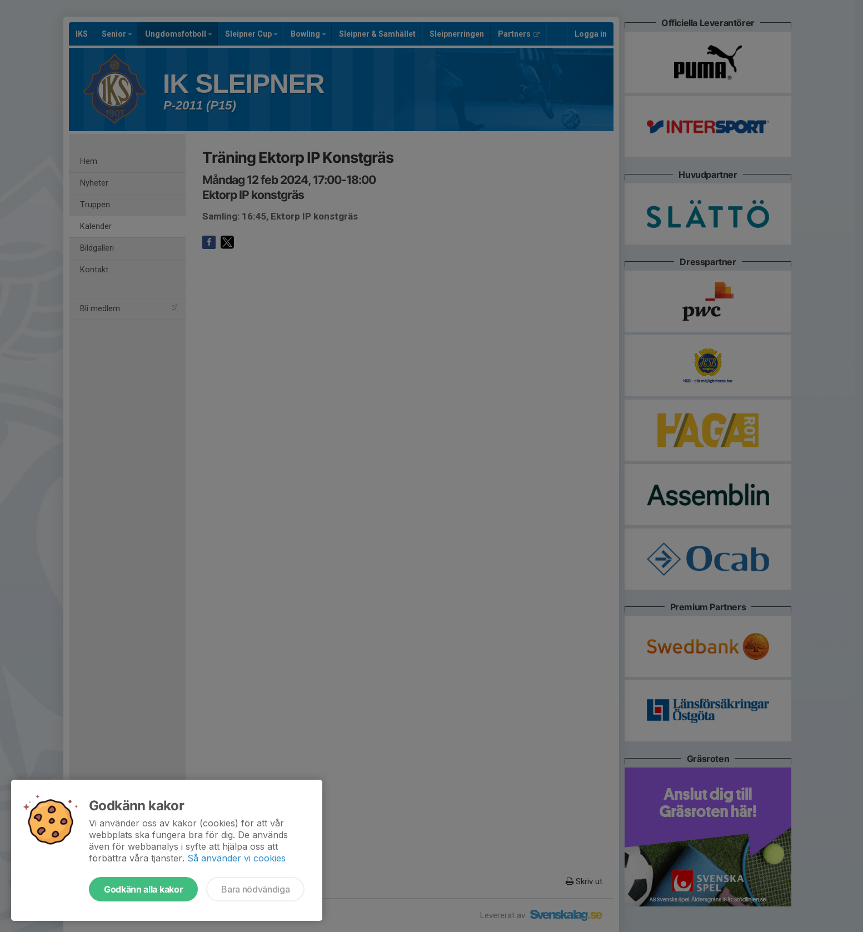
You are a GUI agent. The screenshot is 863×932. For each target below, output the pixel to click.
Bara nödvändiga (255, 889)
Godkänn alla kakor (143, 889)
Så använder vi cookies (236, 858)
